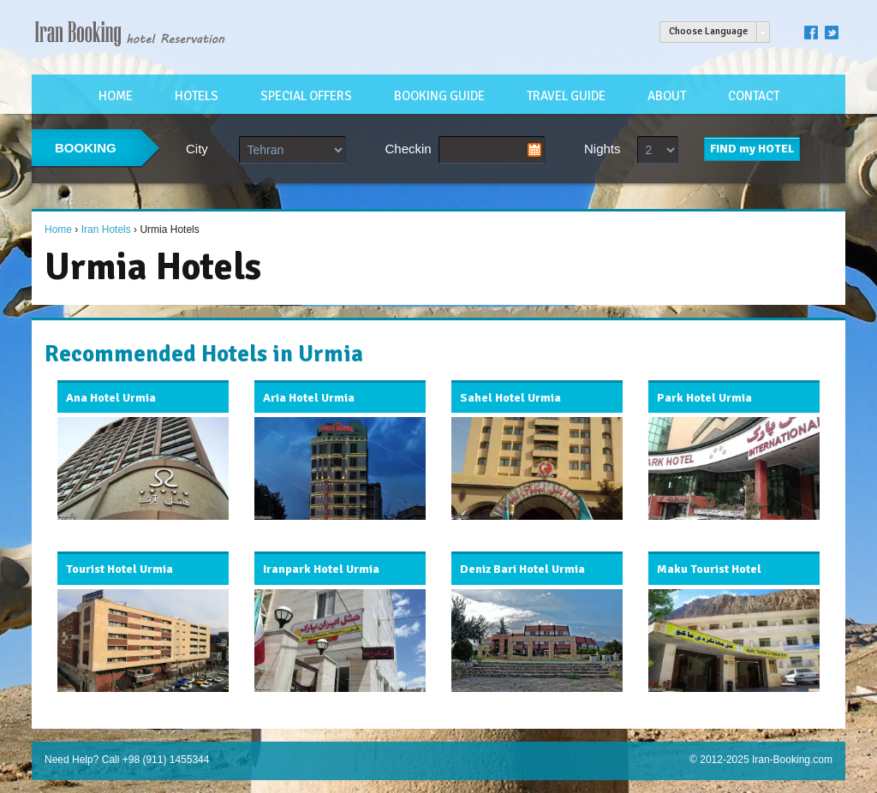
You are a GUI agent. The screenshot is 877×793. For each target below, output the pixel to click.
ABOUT (666, 96)
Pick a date (534, 150)
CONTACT (753, 96)
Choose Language (708, 31)
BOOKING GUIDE (439, 96)
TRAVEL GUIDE (566, 96)
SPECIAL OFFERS (306, 96)
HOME (115, 96)
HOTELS (196, 96)
